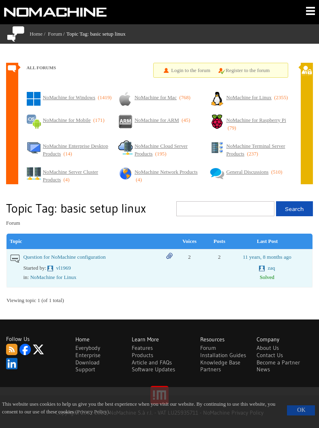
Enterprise (88, 355)
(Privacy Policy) (92, 412)
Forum (55, 34)
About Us (268, 347)
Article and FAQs (152, 362)
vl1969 (63, 268)
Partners (210, 369)
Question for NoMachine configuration (64, 257)
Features (142, 347)
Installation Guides (223, 355)
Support (85, 369)
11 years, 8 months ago (267, 257)
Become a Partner (278, 362)
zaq (271, 268)
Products (142, 355)
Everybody (87, 347)
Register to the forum (248, 70)
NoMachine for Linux (53, 277)
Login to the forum (190, 70)
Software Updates (153, 369)
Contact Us (270, 355)
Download (87, 362)
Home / (39, 34)
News (263, 369)
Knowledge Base (220, 362)
